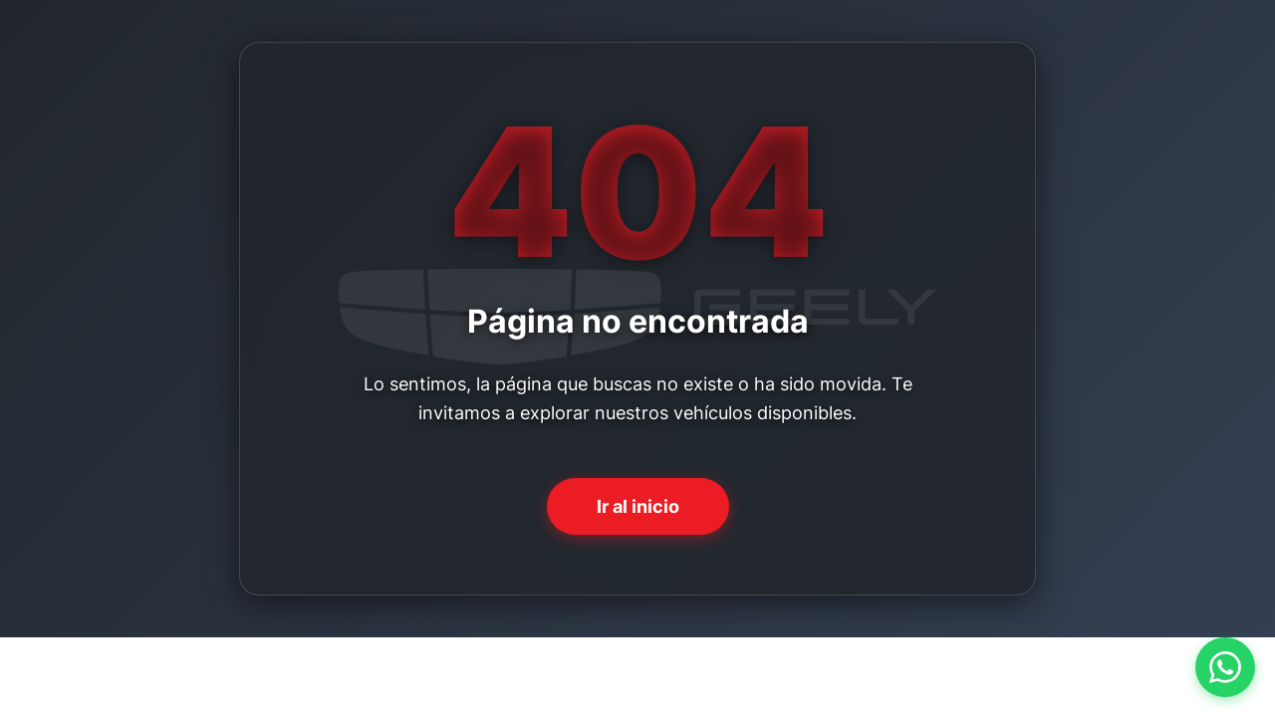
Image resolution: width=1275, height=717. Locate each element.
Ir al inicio (638, 506)
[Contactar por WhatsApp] (1225, 667)
